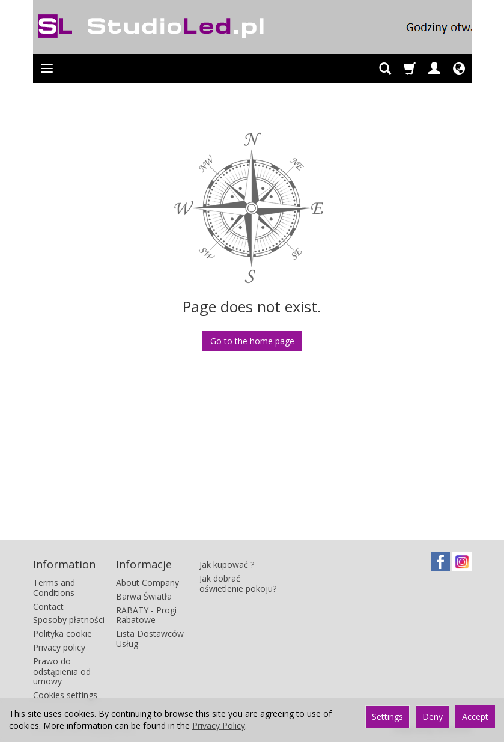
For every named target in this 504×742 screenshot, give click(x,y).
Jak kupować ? (226, 564)
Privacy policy (59, 647)
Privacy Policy (218, 725)
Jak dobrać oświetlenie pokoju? (237, 583)
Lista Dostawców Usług (150, 638)
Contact (48, 606)
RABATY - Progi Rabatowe (146, 615)
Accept (475, 716)
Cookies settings (65, 695)
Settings (387, 716)
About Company (147, 582)
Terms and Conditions (54, 587)
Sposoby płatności (69, 619)
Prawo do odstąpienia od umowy (62, 671)
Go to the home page (252, 341)
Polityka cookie (62, 633)
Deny (432, 716)
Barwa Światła (144, 596)
